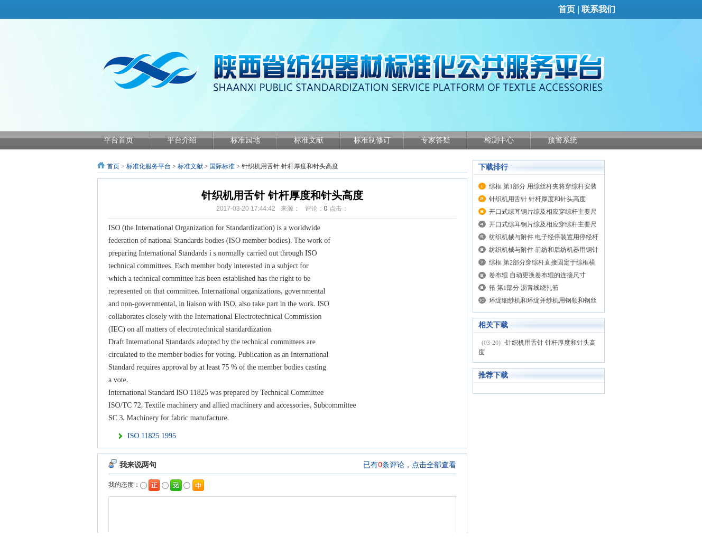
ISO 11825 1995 (151, 436)
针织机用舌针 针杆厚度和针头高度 (537, 199)
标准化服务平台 (148, 166)
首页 (566, 9)
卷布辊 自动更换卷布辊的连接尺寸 (537, 275)
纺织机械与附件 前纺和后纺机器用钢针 (543, 249)
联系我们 (598, 9)
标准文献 (190, 166)
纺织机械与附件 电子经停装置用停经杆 (543, 237)
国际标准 (222, 166)
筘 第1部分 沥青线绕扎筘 (524, 287)
